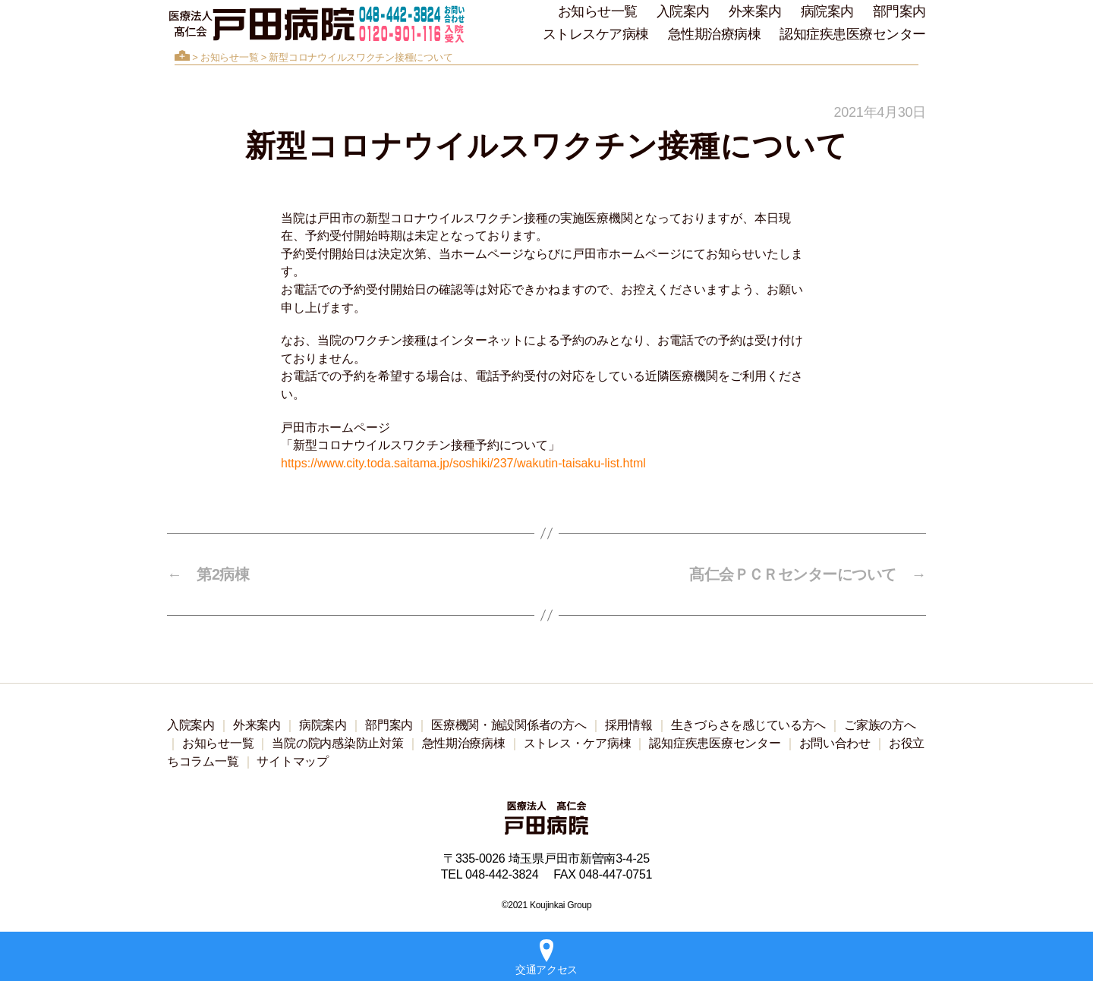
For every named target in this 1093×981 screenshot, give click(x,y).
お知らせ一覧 (598, 11)
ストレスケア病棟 (596, 34)
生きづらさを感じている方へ (749, 724)
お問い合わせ (835, 743)
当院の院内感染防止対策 (337, 743)
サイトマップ (292, 761)
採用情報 (629, 724)
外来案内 (755, 11)
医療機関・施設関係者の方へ (509, 724)
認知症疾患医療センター (853, 34)
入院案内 (683, 11)
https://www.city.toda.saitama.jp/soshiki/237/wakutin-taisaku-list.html (463, 463)
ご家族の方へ (879, 724)
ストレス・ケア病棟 (578, 743)
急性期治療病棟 (714, 34)
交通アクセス (546, 957)
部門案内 (899, 11)
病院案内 (827, 11)
